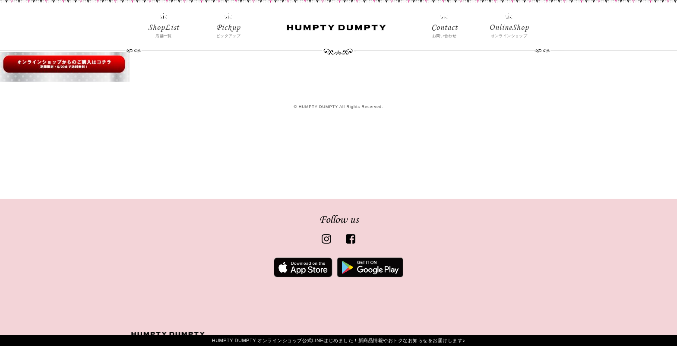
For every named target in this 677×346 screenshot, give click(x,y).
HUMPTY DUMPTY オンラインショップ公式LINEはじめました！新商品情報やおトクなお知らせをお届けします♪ (338, 340)
